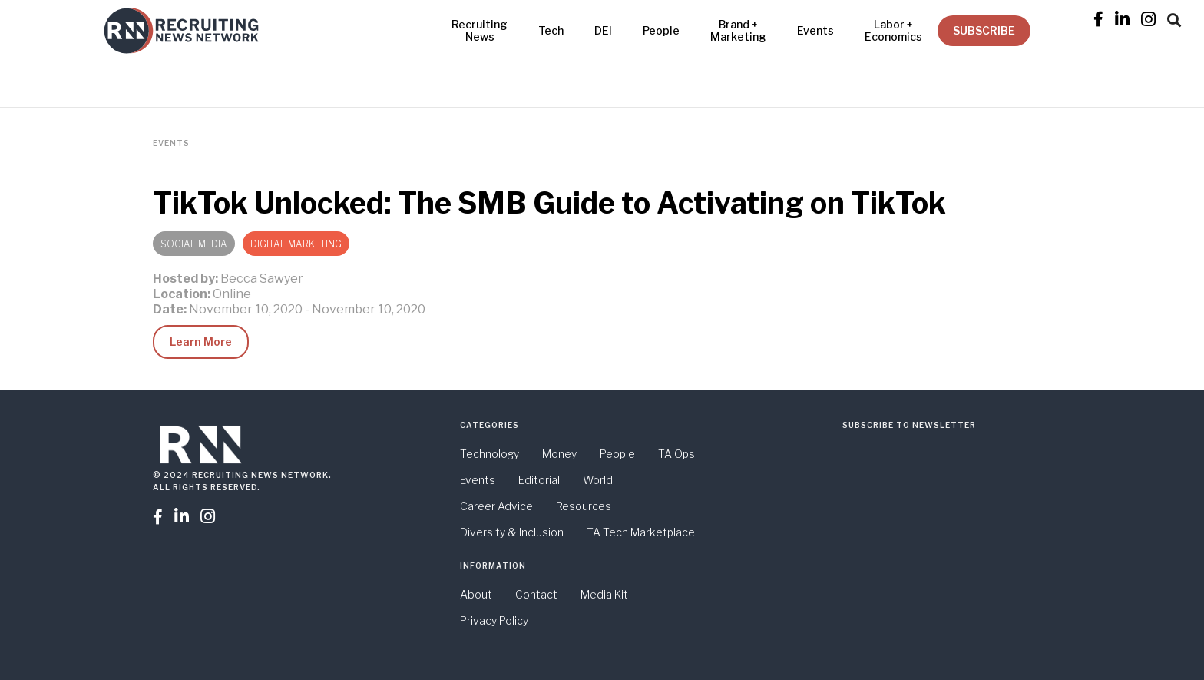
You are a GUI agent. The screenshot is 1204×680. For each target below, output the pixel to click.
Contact (536, 594)
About (476, 594)
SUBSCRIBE (984, 30)
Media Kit (604, 594)
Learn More (201, 341)
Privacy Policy (494, 620)
